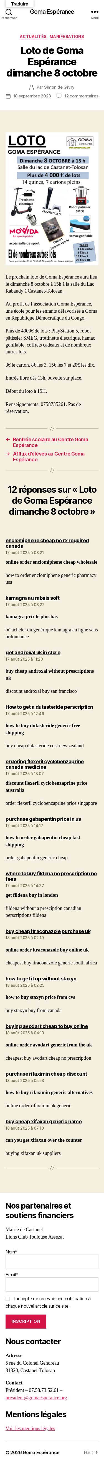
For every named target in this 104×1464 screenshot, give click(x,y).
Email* (52, 1282)
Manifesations (67, 36)
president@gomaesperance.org (36, 1398)
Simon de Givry (59, 87)
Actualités (33, 36)
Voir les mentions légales (30, 1428)
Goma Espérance (52, 12)
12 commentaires (81, 96)
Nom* (52, 1259)
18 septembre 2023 (32, 96)
